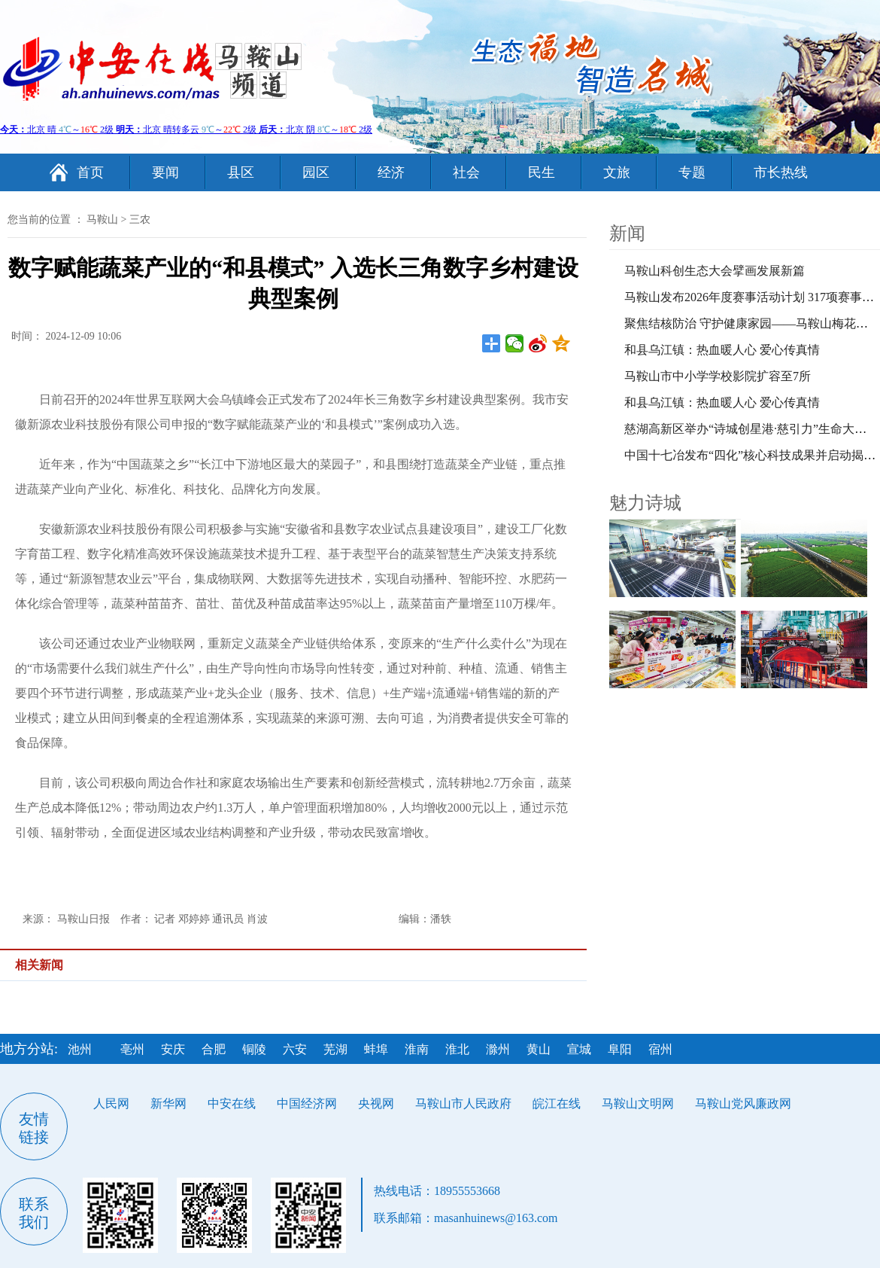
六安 (295, 1049)
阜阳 (620, 1049)
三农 (139, 219)
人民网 (111, 1103)
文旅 (616, 172)
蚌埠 (376, 1049)
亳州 (132, 1049)
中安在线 (232, 1103)
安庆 (173, 1049)
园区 (315, 172)
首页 (90, 172)
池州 (80, 1049)
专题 (692, 172)
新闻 (627, 233)
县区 (240, 172)
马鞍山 (102, 219)
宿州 (660, 1049)
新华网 (168, 1103)
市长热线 (781, 172)
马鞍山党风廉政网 (743, 1103)
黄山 (538, 1049)
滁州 (498, 1049)
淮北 (457, 1049)
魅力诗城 (645, 503)
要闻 (165, 172)
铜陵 (254, 1049)
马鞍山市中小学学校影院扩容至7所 (717, 376)
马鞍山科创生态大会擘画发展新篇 (714, 270)
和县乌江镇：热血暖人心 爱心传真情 (722, 349)
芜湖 (335, 1049)
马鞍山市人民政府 (463, 1103)
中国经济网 (307, 1103)
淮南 (417, 1049)
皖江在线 (557, 1103)
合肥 (214, 1049)
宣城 (579, 1049)
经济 (391, 172)
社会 (466, 172)
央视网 (376, 1103)
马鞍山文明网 (638, 1103)
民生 (541, 172)
